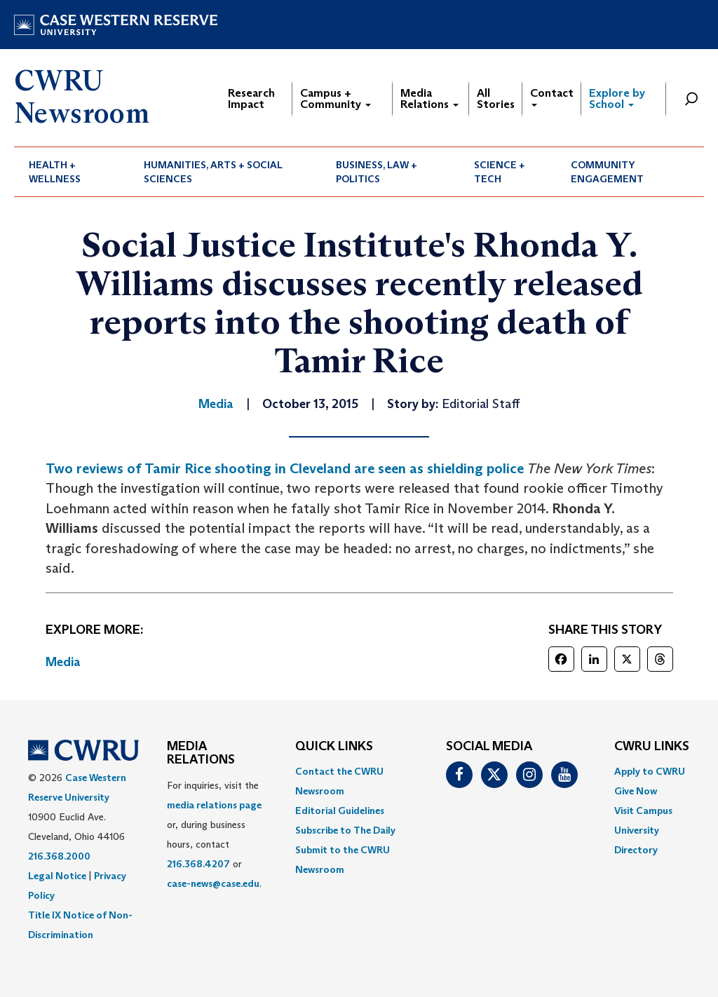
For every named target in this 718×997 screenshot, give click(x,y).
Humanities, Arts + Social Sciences (213, 171)
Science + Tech (499, 171)
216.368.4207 (198, 863)
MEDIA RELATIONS (201, 754)
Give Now (635, 791)
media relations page (214, 805)
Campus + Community (335, 98)
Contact (552, 96)
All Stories (496, 98)
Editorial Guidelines (339, 810)
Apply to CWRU (649, 771)
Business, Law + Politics (376, 171)
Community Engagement (607, 171)
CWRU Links (651, 747)
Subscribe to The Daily (345, 830)
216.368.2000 (59, 856)
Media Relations (429, 98)
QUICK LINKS (334, 747)
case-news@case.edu (213, 883)
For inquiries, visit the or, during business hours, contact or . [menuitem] (214, 834)
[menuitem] (71, 171)
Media (63, 662)
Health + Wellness (55, 171)
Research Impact (251, 98)
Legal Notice (57, 875)
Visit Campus (643, 810)
